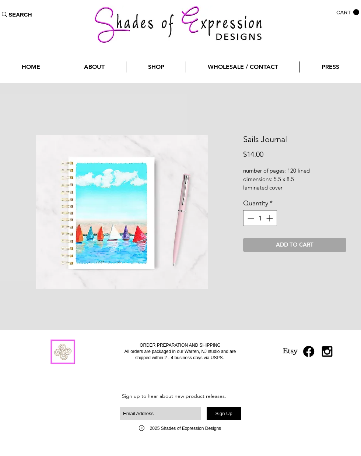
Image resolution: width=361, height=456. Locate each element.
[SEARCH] (20, 14)
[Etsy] (290, 351)
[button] (347, 12)
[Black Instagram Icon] (327, 351)
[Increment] (270, 218)
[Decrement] (250, 218)
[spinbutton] (260, 218)
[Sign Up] (224, 413)
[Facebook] (308, 351)
